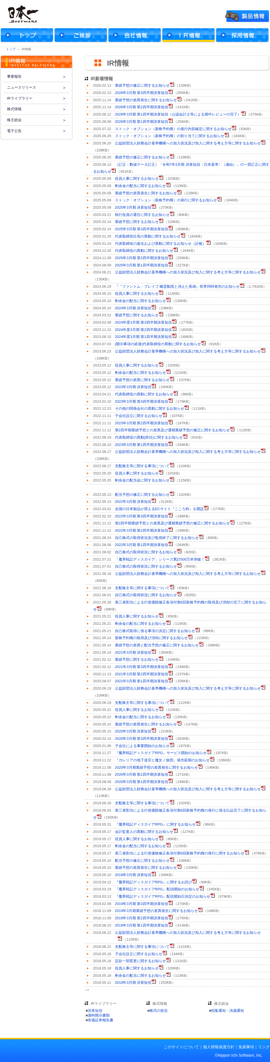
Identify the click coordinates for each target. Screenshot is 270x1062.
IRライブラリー (20, 98)
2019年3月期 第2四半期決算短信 (141, 918)
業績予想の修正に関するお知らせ (142, 85)
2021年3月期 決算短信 (133, 652)
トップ (10, 49)
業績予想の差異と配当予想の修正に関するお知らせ (157, 645)
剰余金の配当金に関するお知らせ (142, 480)
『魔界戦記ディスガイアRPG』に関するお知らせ (155, 824)
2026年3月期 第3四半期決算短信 (141, 93)
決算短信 (95, 1010)
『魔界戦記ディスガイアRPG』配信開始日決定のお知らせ (162, 896)
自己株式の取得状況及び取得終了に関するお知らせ (157, 538)
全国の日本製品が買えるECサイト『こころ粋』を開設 (159, 509)
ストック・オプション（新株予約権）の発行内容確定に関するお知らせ (173, 129)
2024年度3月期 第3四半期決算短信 (143, 322)
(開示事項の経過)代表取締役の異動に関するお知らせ (158, 344)
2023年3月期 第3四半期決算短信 (141, 401)
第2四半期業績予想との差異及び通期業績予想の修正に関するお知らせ (172, 430)
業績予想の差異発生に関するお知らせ (146, 100)
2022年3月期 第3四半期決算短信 (141, 516)
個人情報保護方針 (218, 1047)
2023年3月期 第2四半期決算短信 (141, 423)
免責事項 (246, 1047)
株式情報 (14, 109)
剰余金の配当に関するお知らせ (140, 186)
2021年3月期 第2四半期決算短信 (141, 674)
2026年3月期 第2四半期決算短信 (141, 107)
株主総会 (14, 120)
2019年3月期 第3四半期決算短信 (141, 904)
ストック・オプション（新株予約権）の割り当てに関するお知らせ (169, 136)
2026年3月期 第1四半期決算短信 (141, 121)
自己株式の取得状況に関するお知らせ (146, 552)
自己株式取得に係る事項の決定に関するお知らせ (155, 631)
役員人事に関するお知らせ (137, 178)
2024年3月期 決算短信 (133, 308)
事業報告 (14, 76)
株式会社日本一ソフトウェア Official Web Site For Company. (22, 14)
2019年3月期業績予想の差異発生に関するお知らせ (156, 911)
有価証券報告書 (100, 1020)
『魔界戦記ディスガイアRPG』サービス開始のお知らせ (161, 753)
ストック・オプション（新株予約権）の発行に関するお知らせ (166, 200)
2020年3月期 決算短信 (133, 731)
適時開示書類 (99, 1015)
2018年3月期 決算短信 (133, 982)
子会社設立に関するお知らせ (138, 416)
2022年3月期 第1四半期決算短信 (141, 545)
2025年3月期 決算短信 (133, 207)
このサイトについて (181, 1047)
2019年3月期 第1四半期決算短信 (141, 925)
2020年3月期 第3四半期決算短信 (141, 738)
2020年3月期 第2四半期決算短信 (141, 774)
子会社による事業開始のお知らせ (142, 746)
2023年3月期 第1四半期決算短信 (141, 445)
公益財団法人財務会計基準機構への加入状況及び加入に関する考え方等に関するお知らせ (188, 143)
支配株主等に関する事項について (142, 466)
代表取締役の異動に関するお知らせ (144, 250)
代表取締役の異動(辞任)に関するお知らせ (149, 437)
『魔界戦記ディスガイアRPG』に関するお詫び (153, 882)
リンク (264, 1047)
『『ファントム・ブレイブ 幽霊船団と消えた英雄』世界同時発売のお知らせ (177, 286)
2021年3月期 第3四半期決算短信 (141, 667)
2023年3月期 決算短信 (133, 387)
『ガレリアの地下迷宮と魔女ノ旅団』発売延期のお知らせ (162, 760)
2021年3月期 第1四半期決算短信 (141, 681)
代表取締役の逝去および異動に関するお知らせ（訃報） (160, 243)
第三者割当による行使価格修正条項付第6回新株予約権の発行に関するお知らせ (179, 853)
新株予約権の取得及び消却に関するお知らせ (151, 638)
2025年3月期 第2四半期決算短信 (141, 258)
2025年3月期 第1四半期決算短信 (141, 265)
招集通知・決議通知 (227, 1010)
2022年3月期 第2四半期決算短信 (141, 530)
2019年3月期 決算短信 (133, 875)
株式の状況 (158, 1010)
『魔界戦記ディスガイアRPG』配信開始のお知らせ (157, 889)
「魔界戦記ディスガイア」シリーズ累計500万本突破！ (160, 559)
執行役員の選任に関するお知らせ (142, 215)
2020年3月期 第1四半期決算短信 (141, 782)
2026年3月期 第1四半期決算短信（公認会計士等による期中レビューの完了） (178, 114)
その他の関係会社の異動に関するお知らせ (149, 408)
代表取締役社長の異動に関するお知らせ (148, 236)
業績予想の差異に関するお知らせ (142, 380)
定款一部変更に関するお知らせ (140, 961)
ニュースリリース (21, 87)
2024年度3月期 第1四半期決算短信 (143, 337)
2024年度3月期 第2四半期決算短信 (143, 330)
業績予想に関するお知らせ (137, 222)
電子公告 (14, 131)
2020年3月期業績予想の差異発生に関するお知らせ (156, 767)
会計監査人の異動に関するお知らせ (144, 832)
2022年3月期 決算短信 (133, 501)
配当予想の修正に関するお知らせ (142, 494)
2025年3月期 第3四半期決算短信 (141, 229)
